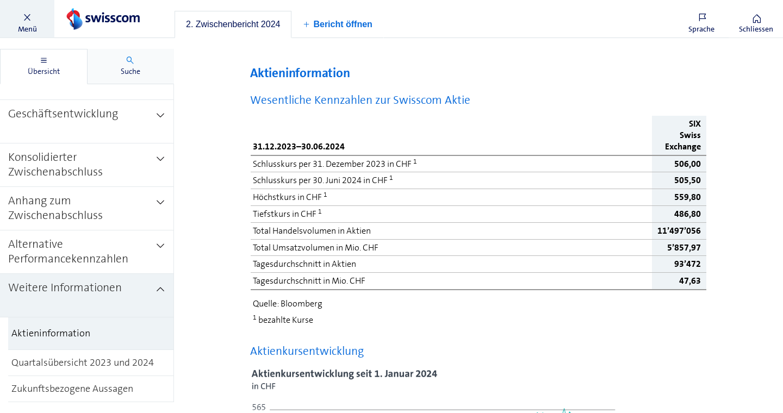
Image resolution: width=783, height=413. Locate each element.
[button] (27, 19)
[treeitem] (87, 121)
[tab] (233, 24)
